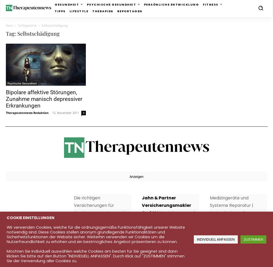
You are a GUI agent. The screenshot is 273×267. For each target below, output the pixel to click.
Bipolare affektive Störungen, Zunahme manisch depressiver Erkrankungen (44, 99)
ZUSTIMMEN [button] (253, 239)
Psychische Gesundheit (22, 83)
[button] (260, 8)
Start (9, 25)
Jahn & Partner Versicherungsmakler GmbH (166, 205)
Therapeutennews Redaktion (27, 113)
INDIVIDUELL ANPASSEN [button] (216, 239)
